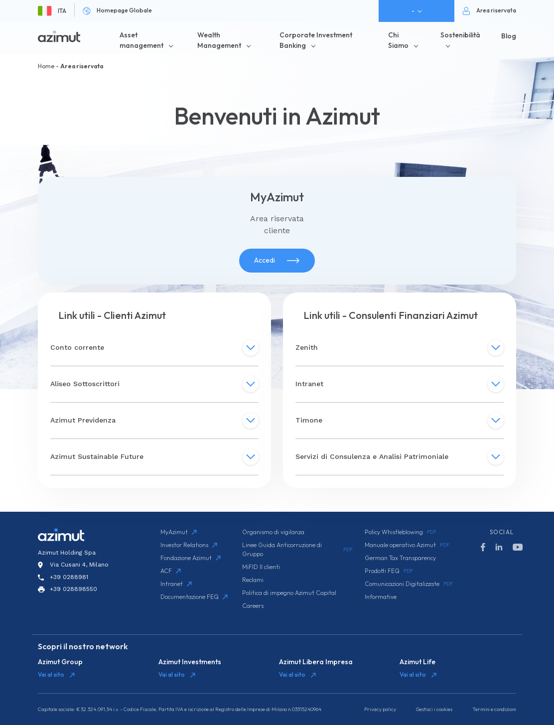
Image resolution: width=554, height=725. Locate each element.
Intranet (399, 384)
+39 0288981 (69, 577)
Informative (381, 596)
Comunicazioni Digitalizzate (409, 584)
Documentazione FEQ (194, 596)
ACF (170, 571)
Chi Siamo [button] (398, 40)
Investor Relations (188, 545)
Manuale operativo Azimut (407, 545)
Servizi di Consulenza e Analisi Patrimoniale (399, 457)
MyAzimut (178, 532)
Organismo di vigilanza (273, 532)
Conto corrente (154, 348)
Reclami (253, 579)
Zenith (399, 348)
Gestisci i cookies (434, 709)
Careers (253, 605)
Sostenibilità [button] (460, 34)
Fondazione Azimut (190, 558)
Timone (399, 421)
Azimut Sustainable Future (154, 457)
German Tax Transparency (400, 558)
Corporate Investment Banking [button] (315, 40)
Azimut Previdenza (154, 421)
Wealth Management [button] (219, 40)
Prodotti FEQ (389, 571)
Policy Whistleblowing (400, 532)
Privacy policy (380, 709)
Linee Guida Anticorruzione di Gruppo (297, 549)
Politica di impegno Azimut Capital (289, 592)
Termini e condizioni (494, 709)
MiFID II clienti (261, 567)
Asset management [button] (141, 40)
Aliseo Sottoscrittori (154, 384)
